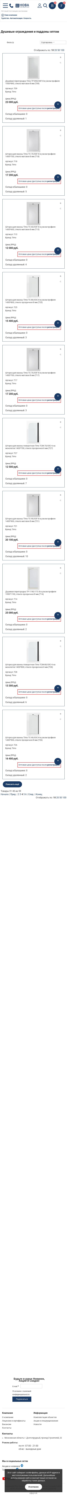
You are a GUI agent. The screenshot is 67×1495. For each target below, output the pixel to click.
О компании (7, 1417)
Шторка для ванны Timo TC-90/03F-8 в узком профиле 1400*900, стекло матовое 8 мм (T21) (30, 520)
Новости (37, 1424)
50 (58, 50)
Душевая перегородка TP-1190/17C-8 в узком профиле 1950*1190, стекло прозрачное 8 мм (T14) (30, 592)
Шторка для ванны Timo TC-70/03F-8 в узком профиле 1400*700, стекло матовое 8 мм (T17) (30, 374)
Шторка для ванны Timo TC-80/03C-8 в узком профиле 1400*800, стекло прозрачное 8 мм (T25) (30, 301)
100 (62, 50)
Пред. (13, 794)
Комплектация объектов (45, 1417)
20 (55, 50)
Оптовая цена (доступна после (38, 108)
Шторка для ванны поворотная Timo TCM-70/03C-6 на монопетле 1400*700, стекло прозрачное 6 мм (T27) (30, 447)
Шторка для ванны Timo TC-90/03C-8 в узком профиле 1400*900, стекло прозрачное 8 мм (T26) (30, 738)
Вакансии (6, 1424)
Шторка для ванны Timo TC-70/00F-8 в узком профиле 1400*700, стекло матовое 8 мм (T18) (30, 155)
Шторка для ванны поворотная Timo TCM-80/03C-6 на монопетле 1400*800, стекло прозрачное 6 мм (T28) (30, 665)
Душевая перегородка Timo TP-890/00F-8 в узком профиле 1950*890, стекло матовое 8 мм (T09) (32, 82)
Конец (39, 794)
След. (31, 794)
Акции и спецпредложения (46, 1421)
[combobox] (53, 42)
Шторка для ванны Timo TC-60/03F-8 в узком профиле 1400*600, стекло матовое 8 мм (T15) (30, 228)
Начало (5, 794)
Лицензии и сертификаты (14, 1421)
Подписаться (22, 1399)
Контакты (6, 1428)
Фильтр (10, 42)
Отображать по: (49, 50)
